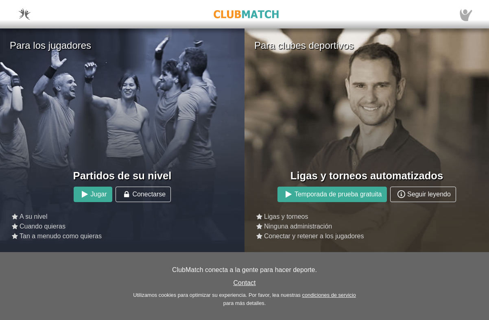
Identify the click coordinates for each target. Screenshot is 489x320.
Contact (244, 282)
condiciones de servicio (329, 295)
